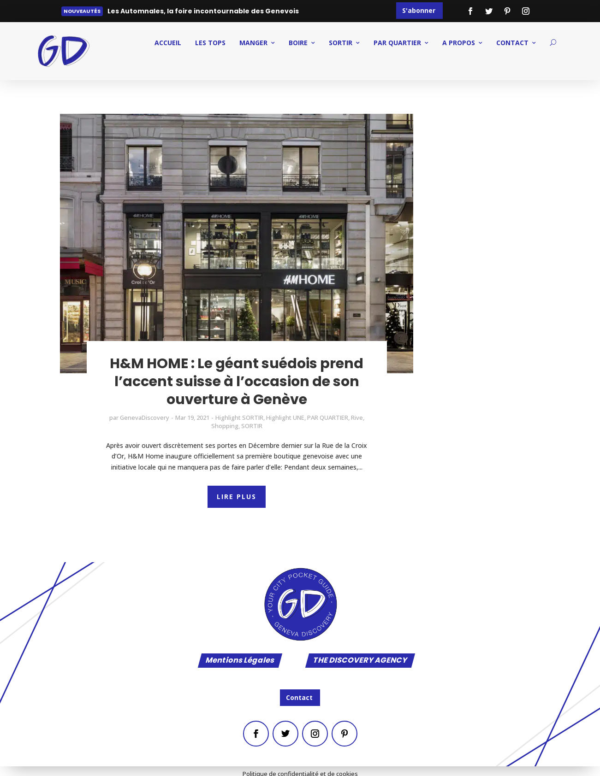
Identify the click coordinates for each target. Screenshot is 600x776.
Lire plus (128, 13)
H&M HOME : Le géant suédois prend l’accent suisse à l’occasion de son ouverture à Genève (236, 381)
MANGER (253, 42)
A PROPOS (458, 42)
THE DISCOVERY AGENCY (360, 660)
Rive (357, 417)
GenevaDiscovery (144, 417)
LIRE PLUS (236, 496)
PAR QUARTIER (397, 42)
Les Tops (210, 42)
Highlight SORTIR (239, 417)
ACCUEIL (167, 42)
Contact (299, 697)
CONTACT (512, 42)
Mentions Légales (240, 660)
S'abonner (418, 10)
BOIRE (298, 42)
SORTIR (340, 42)
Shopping (224, 426)
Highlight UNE (285, 417)
